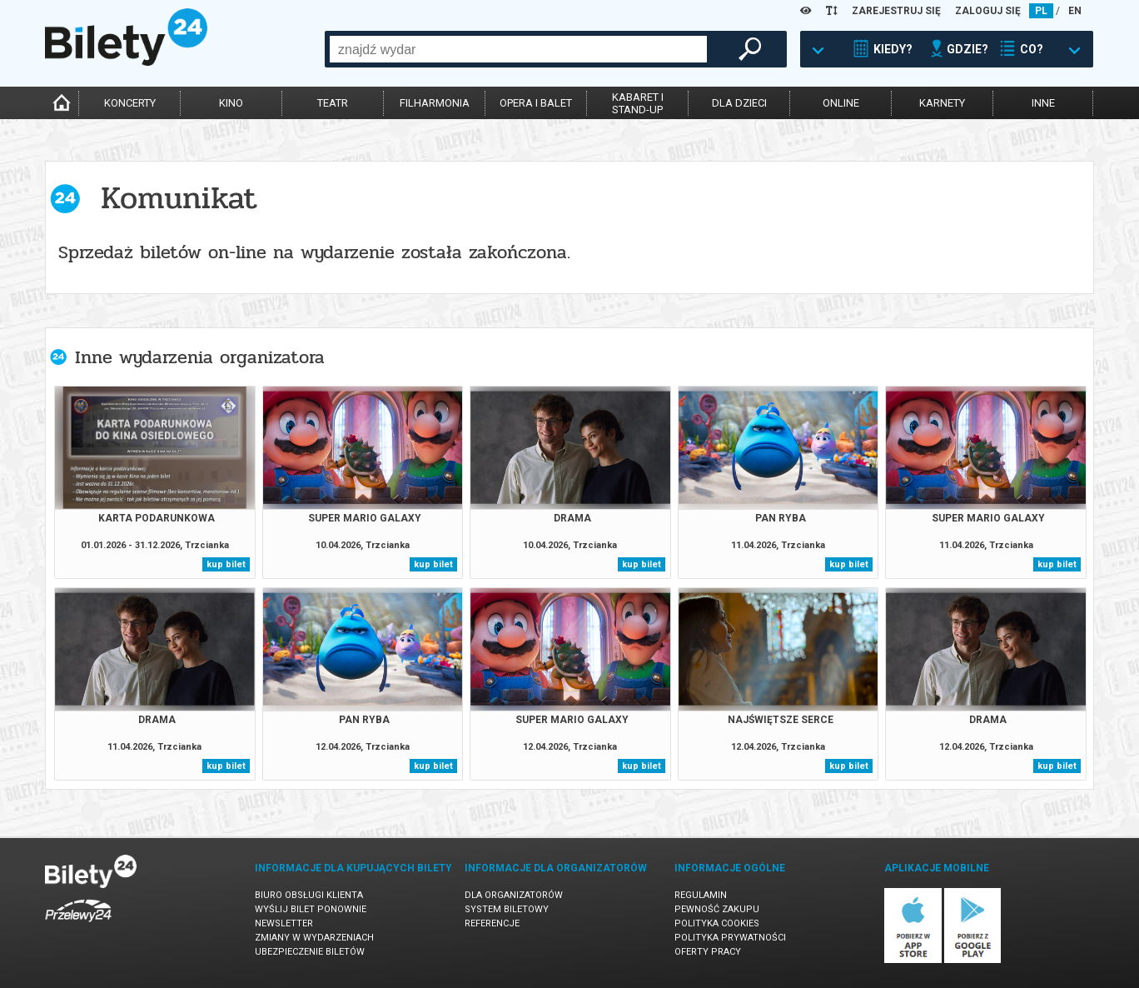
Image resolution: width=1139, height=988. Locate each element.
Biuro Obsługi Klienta (309, 895)
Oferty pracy (707, 951)
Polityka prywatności (730, 937)
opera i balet (536, 103)
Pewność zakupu (716, 909)
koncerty (130, 103)
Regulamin (700, 895)
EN (1075, 11)
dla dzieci (739, 103)
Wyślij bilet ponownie (310, 909)
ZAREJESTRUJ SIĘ (896, 11)
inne (1043, 103)
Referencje (492, 923)
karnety (942, 103)
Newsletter (284, 923)
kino (231, 103)
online (841, 103)
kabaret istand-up (638, 103)
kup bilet (226, 564)
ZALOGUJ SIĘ (988, 11)
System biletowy (507, 909)
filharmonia (435, 103)
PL (1041, 11)
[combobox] (518, 49)
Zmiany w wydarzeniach (314, 937)
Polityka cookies (716, 923)
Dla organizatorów (514, 895)
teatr (332, 103)
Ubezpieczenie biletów (310, 951)
